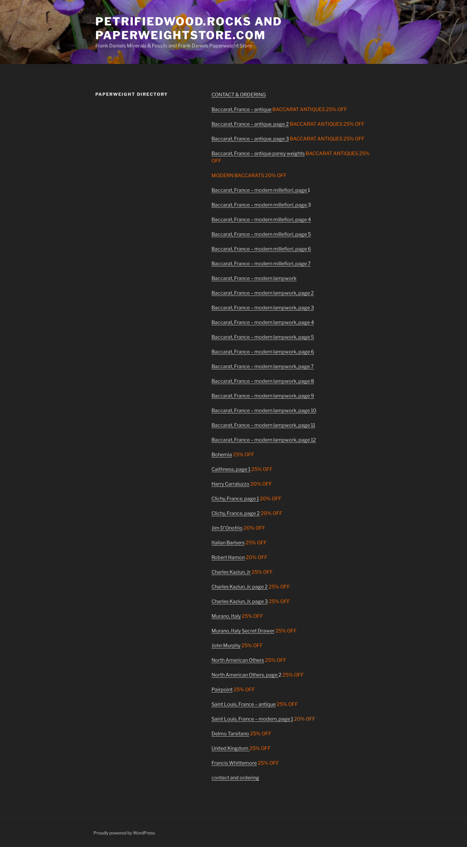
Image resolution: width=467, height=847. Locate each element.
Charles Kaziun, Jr (231, 572)
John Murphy (226, 645)
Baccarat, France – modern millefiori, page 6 (261, 249)
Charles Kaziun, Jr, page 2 (239, 587)
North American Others (237, 660)
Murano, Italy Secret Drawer (242, 631)
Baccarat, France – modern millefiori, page (259, 190)
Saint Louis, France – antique (243, 704)
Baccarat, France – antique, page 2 (250, 124)
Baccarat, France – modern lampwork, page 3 (262, 308)
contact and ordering (235, 778)
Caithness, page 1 (230, 469)
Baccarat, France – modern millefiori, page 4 (261, 219)
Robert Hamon (228, 557)
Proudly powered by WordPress (124, 832)
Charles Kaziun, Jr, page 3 (239, 601)
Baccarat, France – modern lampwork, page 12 (263, 440)
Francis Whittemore (234, 763)
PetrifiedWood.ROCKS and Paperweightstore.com (188, 28)
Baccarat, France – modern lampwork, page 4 (262, 322)
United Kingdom (230, 748)
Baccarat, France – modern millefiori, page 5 (261, 234)
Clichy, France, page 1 (235, 499)
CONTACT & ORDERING (238, 95)
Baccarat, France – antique (241, 109)
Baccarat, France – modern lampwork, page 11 (263, 425)
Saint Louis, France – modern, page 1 (252, 719)
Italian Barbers (228, 543)
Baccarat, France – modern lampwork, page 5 (262, 337)
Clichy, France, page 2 (235, 513)
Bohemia (221, 454)
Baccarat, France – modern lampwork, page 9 (262, 396)
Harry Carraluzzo (230, 484)
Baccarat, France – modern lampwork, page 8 (262, 381)
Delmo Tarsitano (230, 734)
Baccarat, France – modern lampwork (253, 278)
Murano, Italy (226, 616)
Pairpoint (222, 689)
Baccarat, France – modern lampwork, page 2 (262, 293)
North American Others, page (244, 675)
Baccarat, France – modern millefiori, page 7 (261, 264)
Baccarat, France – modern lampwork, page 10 (263, 410)
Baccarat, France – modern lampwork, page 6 (262, 352)
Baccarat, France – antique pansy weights (258, 153)
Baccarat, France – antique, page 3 (250, 139)
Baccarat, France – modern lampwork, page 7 (262, 366)
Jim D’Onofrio (227, 528)
